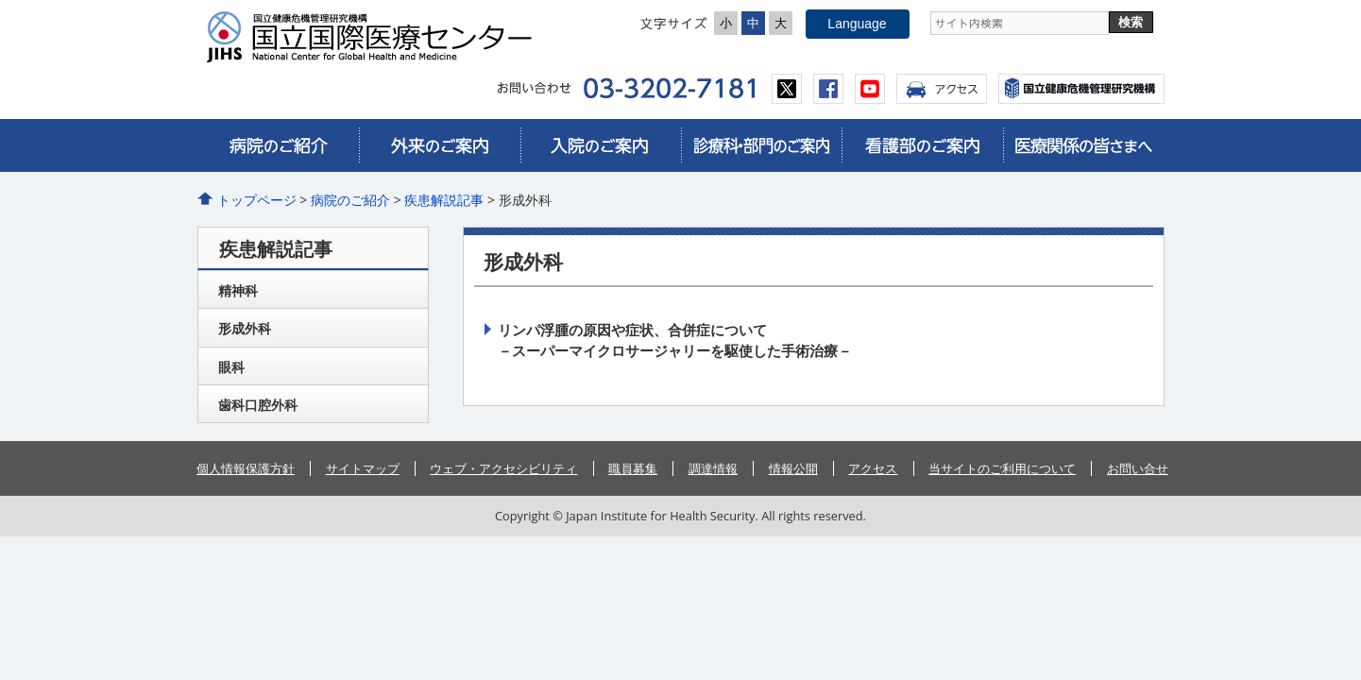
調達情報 (713, 468)
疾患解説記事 (444, 200)
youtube (870, 89)
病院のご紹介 (278, 145)
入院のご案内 (600, 145)
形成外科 (244, 328)
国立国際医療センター (376, 36)
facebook (828, 89)
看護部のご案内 (922, 145)
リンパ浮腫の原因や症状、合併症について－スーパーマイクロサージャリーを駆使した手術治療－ (675, 340)
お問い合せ (1137, 468)
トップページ (257, 200)
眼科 (231, 367)
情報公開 (793, 468)
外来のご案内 (439, 145)
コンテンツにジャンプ (0, 0)
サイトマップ (363, 468)
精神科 (238, 290)
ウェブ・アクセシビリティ (503, 468)
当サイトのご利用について (1002, 468)
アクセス (941, 89)
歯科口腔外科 (258, 405)
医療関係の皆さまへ (1083, 145)
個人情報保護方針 (245, 468)
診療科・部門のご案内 (761, 145)
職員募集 (632, 468)
